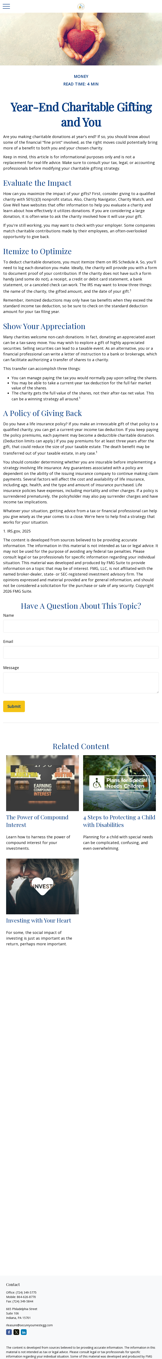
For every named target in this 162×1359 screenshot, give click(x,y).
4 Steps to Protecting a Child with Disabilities (119, 820)
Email (8, 641)
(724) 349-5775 (26, 1292)
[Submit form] (14, 706)
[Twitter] (16, 1332)
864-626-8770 (26, 1297)
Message (11, 667)
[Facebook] (9, 1332)
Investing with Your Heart (38, 920)
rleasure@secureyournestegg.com (29, 1325)
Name (8, 615)
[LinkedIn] (24, 1332)
